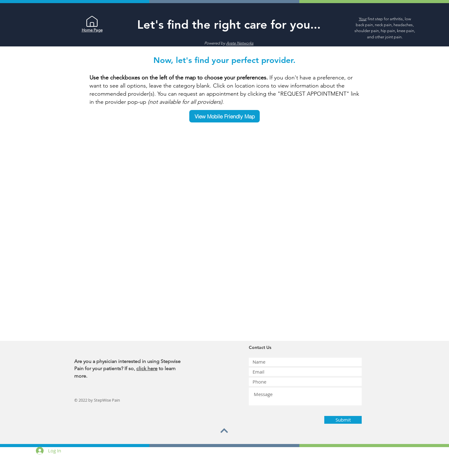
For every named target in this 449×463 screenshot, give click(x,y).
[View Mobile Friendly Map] (224, 116)
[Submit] (343, 420)
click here (146, 368)
